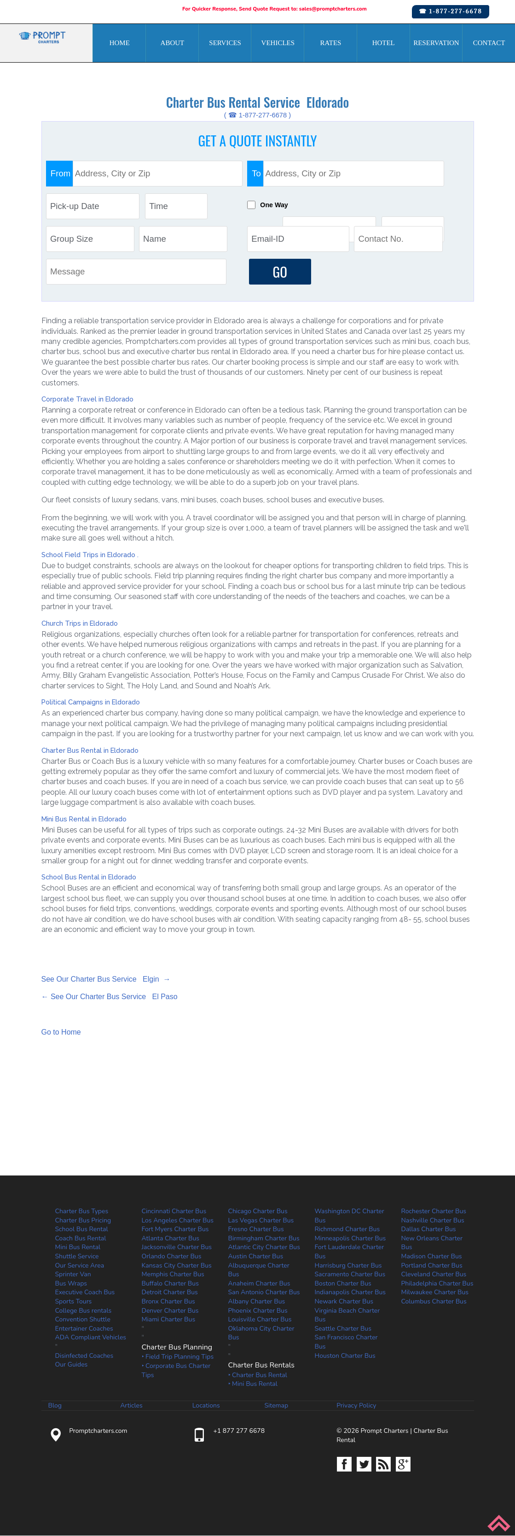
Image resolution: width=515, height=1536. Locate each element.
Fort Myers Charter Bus (175, 1229)
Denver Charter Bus (170, 1310)
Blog (55, 1406)
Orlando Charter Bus (172, 1256)
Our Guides (71, 1365)
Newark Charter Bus (344, 1301)
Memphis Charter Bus (173, 1274)
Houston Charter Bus (345, 1355)
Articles (131, 1406)
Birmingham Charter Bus (264, 1238)
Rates (330, 43)
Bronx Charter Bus (168, 1301)
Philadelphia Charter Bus (437, 1283)
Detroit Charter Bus (170, 1292)
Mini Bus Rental (78, 1247)
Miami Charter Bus (169, 1319)
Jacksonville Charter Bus (177, 1247)
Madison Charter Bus (431, 1256)
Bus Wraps (71, 1283)
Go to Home (61, 1032)
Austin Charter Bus (256, 1256)
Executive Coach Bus (85, 1292)
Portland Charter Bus (432, 1265)
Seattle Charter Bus (343, 1328)
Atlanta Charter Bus (171, 1238)
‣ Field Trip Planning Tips (178, 1357)
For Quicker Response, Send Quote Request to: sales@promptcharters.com (274, 9)
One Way (276, 205)
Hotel (383, 43)
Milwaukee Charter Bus (435, 1292)
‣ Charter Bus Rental (257, 1375)
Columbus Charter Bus (434, 1301)
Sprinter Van (73, 1274)
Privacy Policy (356, 1406)
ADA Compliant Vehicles (91, 1337)
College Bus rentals (83, 1310)
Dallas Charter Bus (428, 1229)
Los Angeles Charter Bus (178, 1220)
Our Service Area (79, 1265)
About (173, 43)
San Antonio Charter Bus (264, 1292)
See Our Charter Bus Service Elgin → (106, 979)
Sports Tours (73, 1301)
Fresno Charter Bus (256, 1229)
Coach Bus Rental (80, 1238)
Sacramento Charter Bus (350, 1274)
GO (279, 272)
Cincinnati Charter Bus (174, 1211)
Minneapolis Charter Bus (350, 1238)
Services (225, 43)
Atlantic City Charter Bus (264, 1247)
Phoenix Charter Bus (258, 1310)
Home (120, 43)
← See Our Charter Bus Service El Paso (109, 997)
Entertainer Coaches (84, 1328)
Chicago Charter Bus (258, 1211)
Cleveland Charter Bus (434, 1274)
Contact (489, 43)
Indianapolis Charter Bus (350, 1292)
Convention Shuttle (82, 1319)
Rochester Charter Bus (434, 1211)
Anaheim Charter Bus (259, 1283)
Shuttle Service (77, 1256)
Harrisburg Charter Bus (348, 1265)
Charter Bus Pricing (83, 1220)
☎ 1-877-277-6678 (450, 11)
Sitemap (276, 1406)
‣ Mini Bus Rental (253, 1384)
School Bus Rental (81, 1229)
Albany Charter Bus (256, 1301)
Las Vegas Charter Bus (261, 1220)
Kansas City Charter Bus (177, 1265)
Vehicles (278, 43)
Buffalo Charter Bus (170, 1283)
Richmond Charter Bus (347, 1229)
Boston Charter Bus (343, 1283)
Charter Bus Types (82, 1211)
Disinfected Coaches (84, 1355)
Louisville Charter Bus (260, 1319)
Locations (206, 1406)
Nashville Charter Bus (432, 1220)
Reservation (436, 43)
